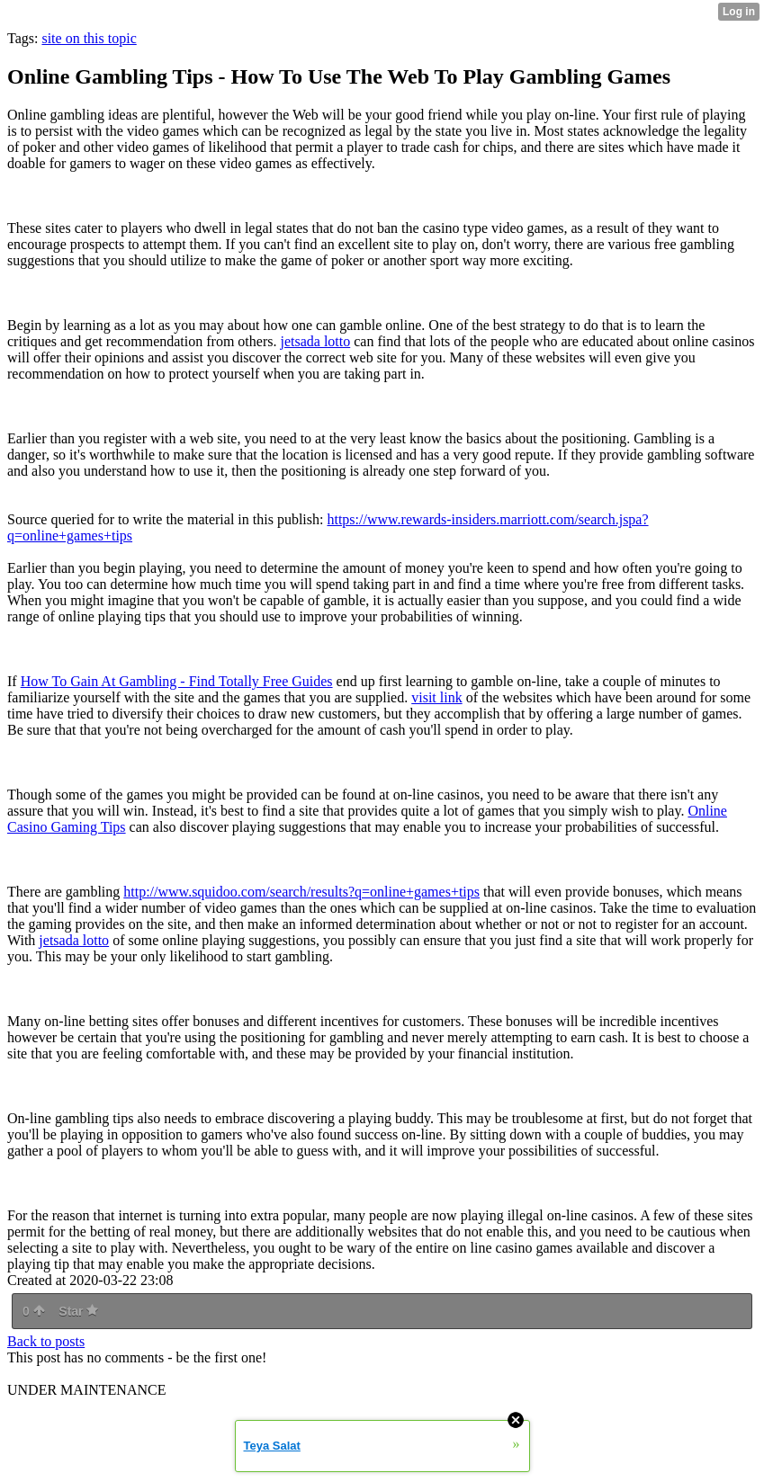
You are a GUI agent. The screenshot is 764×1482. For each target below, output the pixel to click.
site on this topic (88, 38)
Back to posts (46, 1341)
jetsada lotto (315, 341)
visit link (436, 697)
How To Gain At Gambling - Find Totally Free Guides (177, 681)
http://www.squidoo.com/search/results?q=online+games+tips (301, 891)
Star (78, 1311)
